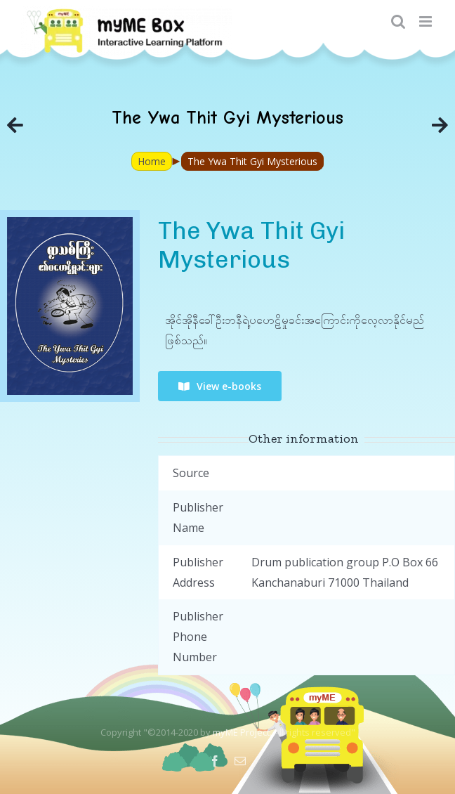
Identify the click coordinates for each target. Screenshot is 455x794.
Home (152, 161)
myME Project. (242, 732)
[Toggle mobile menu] (426, 21)
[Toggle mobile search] (398, 21)
